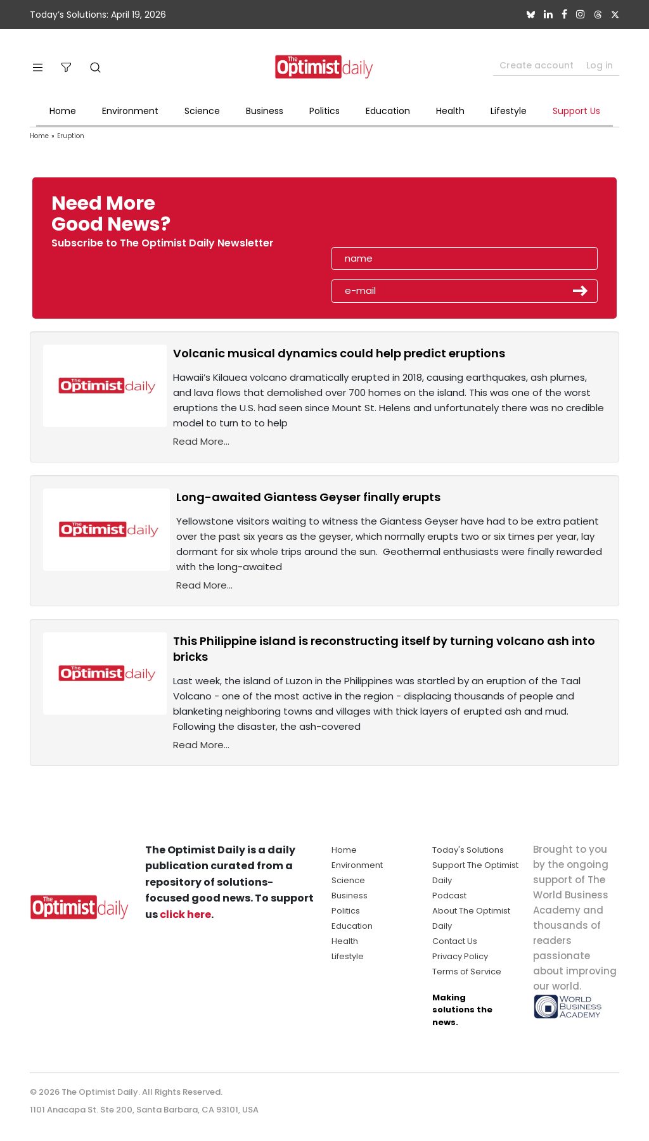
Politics (324, 111)
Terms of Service (466, 972)
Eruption (70, 136)
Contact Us (454, 941)
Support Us (576, 111)
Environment (130, 111)
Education (388, 111)
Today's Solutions (468, 850)
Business (264, 111)
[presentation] (405, 218)
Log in (599, 65)
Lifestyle (509, 111)
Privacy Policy (460, 956)
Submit (580, 290)
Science (202, 111)
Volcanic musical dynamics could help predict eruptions (339, 353)
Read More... (201, 441)
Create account (536, 65)
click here (185, 914)
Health (450, 111)
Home (62, 111)
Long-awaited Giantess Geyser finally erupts (308, 497)
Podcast (449, 895)
